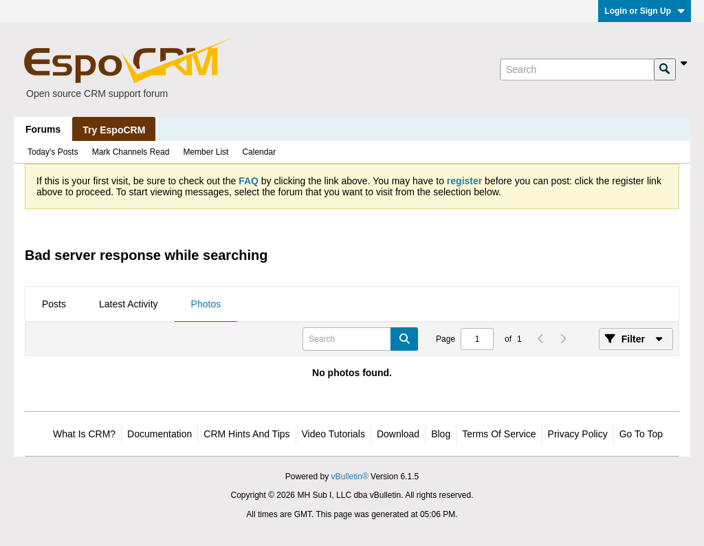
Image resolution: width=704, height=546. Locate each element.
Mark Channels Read (131, 152)
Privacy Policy (578, 433)
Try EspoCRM (113, 129)
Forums (42, 129)
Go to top (641, 433)
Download (398, 433)
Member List (205, 152)
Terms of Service (499, 433)
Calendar (259, 152)
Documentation (159, 433)
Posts (54, 303)
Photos (206, 303)
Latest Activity (128, 303)
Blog (440, 433)
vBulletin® (349, 476)
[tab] (53, 305)
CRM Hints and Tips (246, 433)
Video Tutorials (333, 433)
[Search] (577, 69)
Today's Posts (53, 152)
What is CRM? (84, 433)
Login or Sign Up (644, 11)
